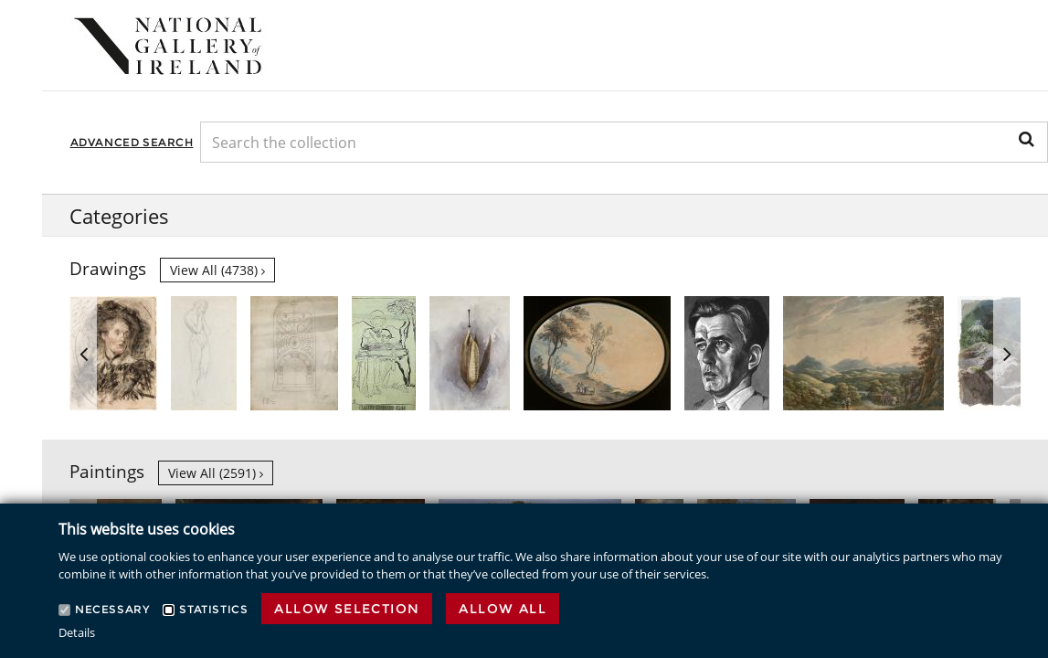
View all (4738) (217, 270)
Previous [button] (83, 353)
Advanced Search (132, 142)
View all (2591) (215, 473)
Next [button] (1007, 353)
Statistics (213, 609)
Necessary (112, 609)
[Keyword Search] (624, 142)
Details (76, 632)
